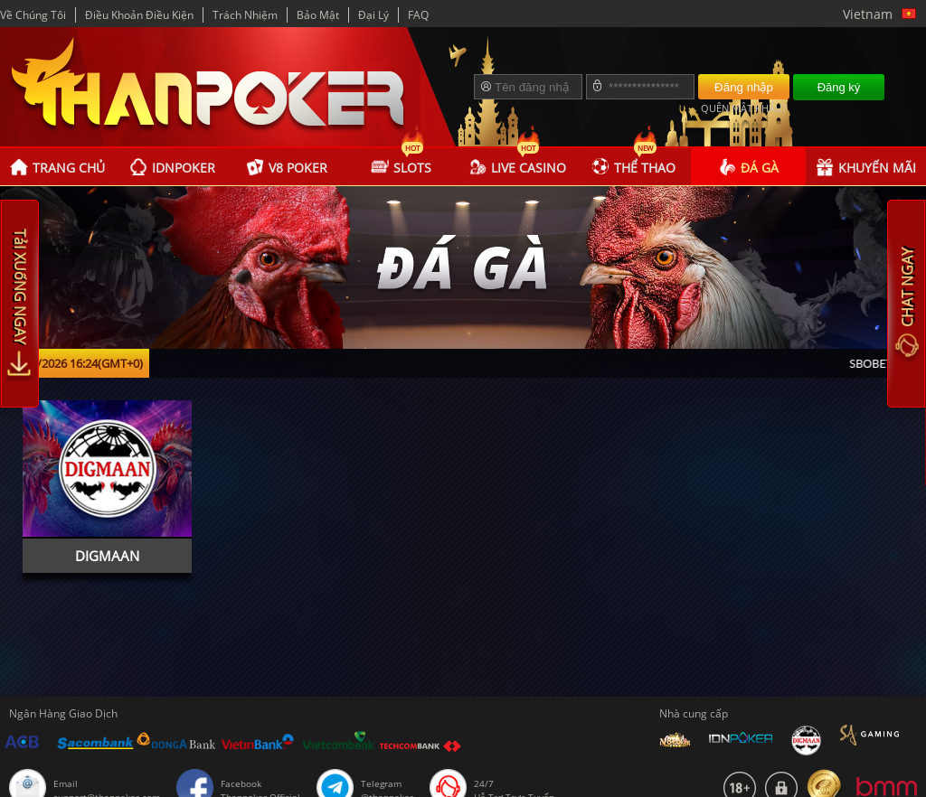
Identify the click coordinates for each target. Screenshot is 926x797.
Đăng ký (839, 87)
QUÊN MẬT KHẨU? (744, 108)
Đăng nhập (743, 87)
